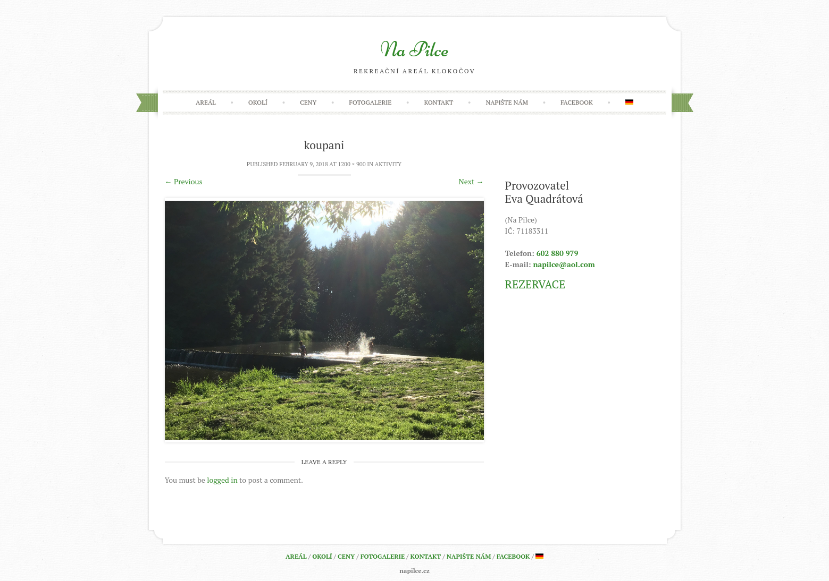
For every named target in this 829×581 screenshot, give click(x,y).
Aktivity (388, 164)
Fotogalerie (370, 102)
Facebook (576, 102)
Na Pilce (414, 49)
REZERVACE (535, 284)
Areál (206, 102)
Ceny (308, 102)
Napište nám (506, 102)
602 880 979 (558, 253)
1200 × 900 (351, 164)
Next (471, 181)
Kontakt (438, 102)
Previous (184, 181)
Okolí (257, 102)
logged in (222, 480)
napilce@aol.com (563, 264)
